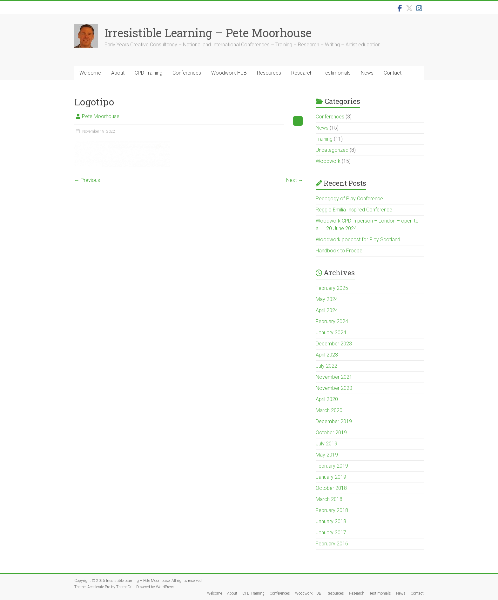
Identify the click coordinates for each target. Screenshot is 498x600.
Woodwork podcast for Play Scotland (358, 240)
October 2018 (331, 488)
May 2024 (327, 299)
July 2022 (326, 366)
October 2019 (331, 433)
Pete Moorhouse (100, 116)
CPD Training (148, 73)
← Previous (87, 180)
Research (302, 73)
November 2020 (334, 388)
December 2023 (334, 344)
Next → (294, 180)
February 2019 (332, 466)
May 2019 (327, 455)
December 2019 (334, 421)
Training (324, 139)
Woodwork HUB (229, 73)
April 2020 (327, 399)
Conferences (186, 73)
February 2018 (332, 510)
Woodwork (328, 161)
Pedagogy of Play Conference (349, 199)
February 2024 (332, 321)
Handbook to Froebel (339, 251)
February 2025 (332, 288)
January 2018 (331, 521)
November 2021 (334, 377)
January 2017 (331, 533)
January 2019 (331, 477)
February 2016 (332, 544)
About (117, 73)
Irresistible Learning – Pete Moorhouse (208, 32)
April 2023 (327, 355)
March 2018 (329, 499)
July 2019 (326, 444)
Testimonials (337, 73)
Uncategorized (332, 150)
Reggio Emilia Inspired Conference (354, 210)
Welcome (90, 73)
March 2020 (329, 410)
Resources (269, 73)
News (367, 73)
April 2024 (327, 310)
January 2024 (331, 333)
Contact (392, 73)
